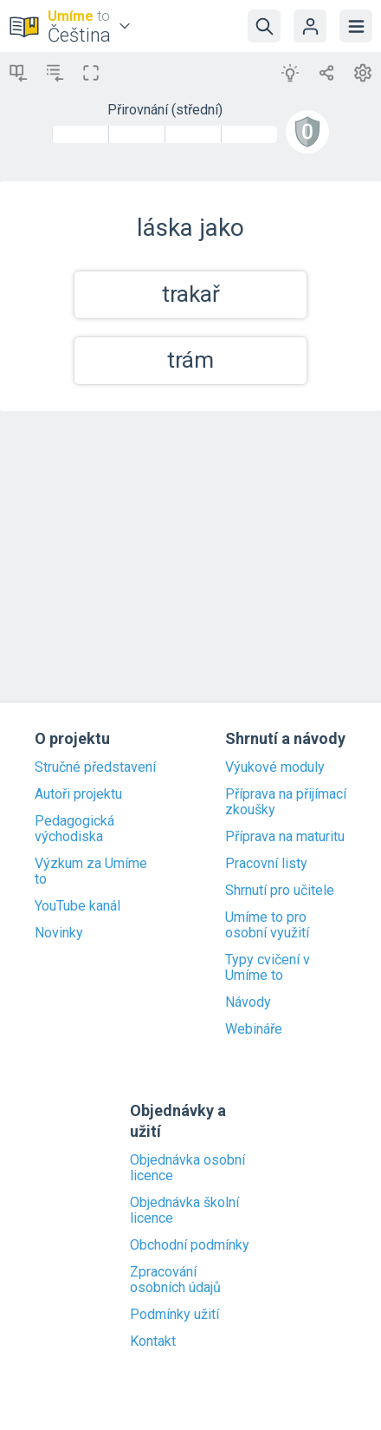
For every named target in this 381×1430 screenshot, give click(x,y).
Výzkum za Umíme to (91, 871)
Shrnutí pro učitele (279, 890)
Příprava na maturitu (285, 837)
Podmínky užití (174, 1314)
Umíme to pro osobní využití (267, 925)
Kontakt (153, 1341)
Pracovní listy (266, 864)
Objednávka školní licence (184, 1210)
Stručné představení (95, 767)
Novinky (59, 933)
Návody (248, 1002)
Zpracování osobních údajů (175, 1280)
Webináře (253, 1029)
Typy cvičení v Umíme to (267, 967)
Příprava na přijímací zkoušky (285, 802)
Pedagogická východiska (74, 829)
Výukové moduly (275, 767)
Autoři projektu (78, 794)
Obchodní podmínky (189, 1245)
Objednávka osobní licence (187, 1168)
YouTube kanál (77, 906)
